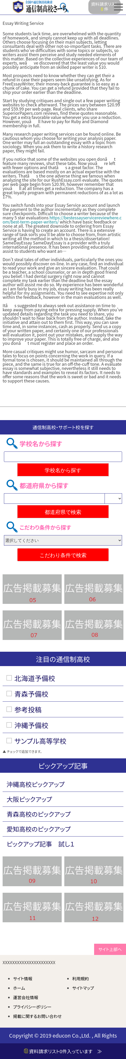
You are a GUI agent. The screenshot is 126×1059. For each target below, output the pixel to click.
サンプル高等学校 (40, 741)
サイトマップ (83, 988)
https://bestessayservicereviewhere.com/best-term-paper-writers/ (62, 219)
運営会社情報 (25, 997)
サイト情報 (22, 978)
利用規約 (80, 978)
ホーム (19, 988)
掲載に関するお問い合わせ (37, 1016)
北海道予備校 (34, 678)
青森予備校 (31, 694)
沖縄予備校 (31, 725)
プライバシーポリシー (32, 1007)
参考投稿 (28, 709)
